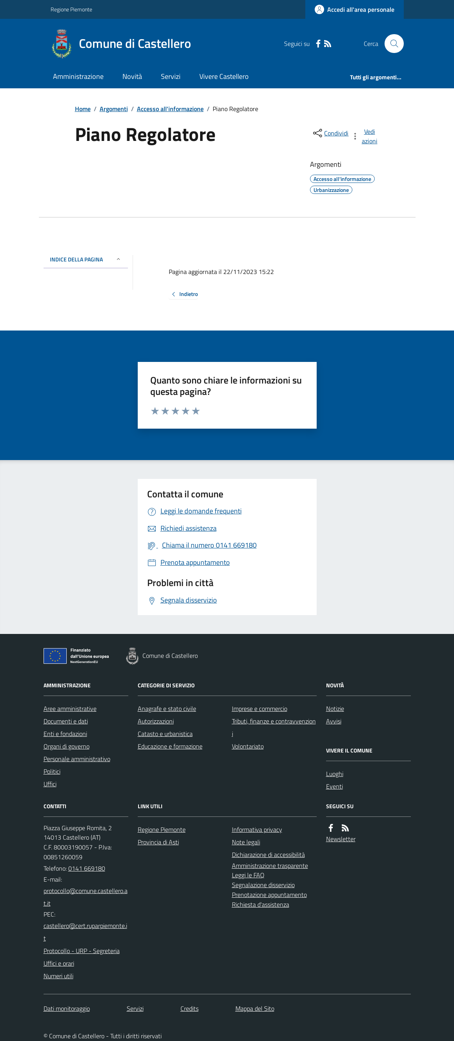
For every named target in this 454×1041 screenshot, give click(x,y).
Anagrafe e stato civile (167, 708)
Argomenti (114, 108)
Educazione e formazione (170, 746)
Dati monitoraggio (67, 1008)
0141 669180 (86, 868)
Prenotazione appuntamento (269, 894)
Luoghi (334, 773)
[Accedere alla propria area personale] (354, 9)
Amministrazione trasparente (270, 865)
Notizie (335, 708)
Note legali (246, 842)
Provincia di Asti (158, 842)
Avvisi (333, 721)
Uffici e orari (59, 963)
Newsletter (341, 839)
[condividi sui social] (330, 133)
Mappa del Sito (254, 1008)
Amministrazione (78, 76)
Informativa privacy (257, 829)
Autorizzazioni (156, 721)
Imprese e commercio (259, 708)
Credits (190, 1008)
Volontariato (248, 746)
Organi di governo (66, 746)
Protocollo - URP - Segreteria (82, 950)
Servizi (171, 76)
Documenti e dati (66, 721)
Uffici (50, 784)
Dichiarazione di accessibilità (268, 854)
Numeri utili (58, 976)
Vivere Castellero (224, 76)
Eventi (334, 786)
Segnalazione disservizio (263, 884)
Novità (132, 76)
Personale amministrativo (77, 758)
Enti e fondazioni (65, 733)
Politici (52, 771)
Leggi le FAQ (248, 875)
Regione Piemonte (71, 9)
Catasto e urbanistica (165, 733)
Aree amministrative (70, 708)
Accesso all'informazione (170, 108)
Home (83, 108)
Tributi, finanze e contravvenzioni (274, 727)
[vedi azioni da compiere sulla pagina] (365, 136)
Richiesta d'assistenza (260, 904)
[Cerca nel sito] (390, 43)
